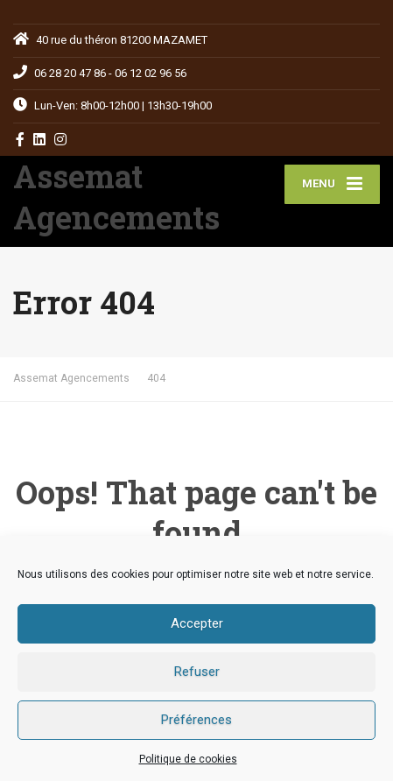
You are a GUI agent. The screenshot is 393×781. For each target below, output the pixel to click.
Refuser (197, 671)
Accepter (197, 623)
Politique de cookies (188, 759)
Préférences (196, 720)
